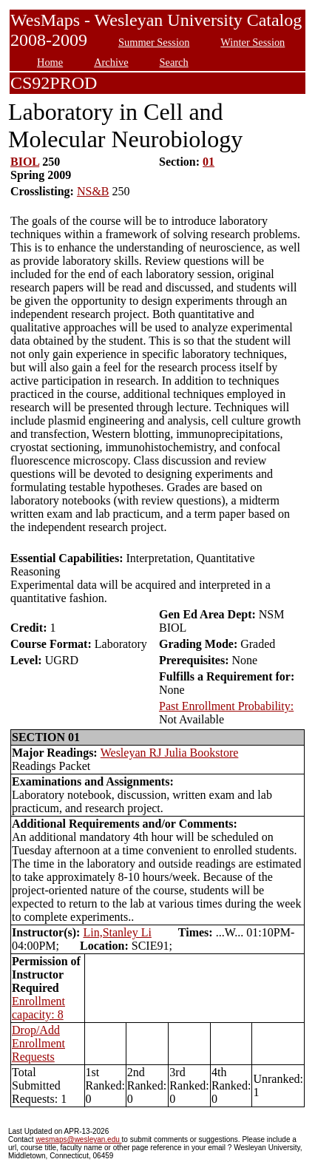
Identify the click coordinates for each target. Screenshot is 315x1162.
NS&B (93, 191)
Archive (111, 62)
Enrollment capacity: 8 (38, 1008)
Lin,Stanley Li (117, 932)
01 (208, 161)
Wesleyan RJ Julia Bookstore (170, 752)
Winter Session (252, 42)
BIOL (24, 161)
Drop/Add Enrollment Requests (38, 1043)
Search (174, 62)
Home (50, 62)
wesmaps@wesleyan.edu (78, 1139)
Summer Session (153, 42)
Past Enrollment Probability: (226, 706)
